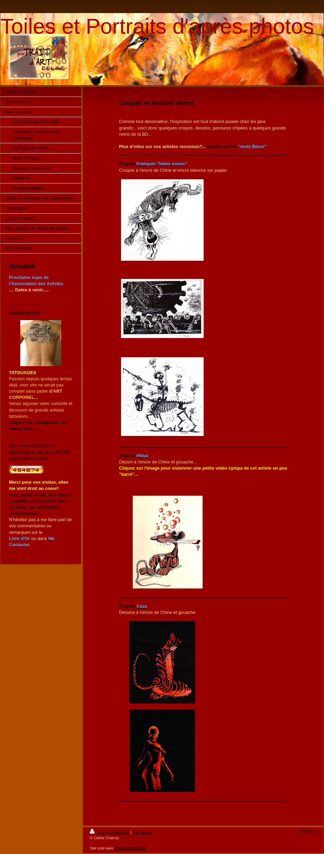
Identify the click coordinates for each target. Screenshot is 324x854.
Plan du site (142, 832)
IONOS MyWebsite (131, 848)
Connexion (308, 831)
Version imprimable (110, 832)
